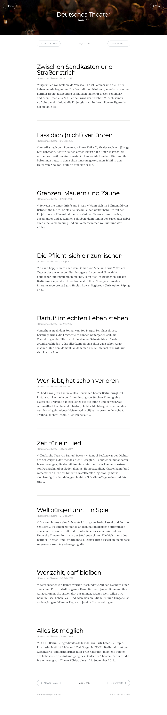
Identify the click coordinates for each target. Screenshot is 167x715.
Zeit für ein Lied (59, 443)
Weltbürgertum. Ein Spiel (73, 510)
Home (10, 6)
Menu (157, 6)
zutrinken (56, 694)
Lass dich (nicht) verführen (75, 135)
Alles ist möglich (60, 630)
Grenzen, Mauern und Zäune (78, 193)
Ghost (127, 694)
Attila (46, 694)
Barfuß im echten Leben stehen (82, 318)
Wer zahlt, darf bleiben (69, 572)
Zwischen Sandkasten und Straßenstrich (75, 69)
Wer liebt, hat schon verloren (78, 380)
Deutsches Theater (48, 78)
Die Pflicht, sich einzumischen (79, 255)
